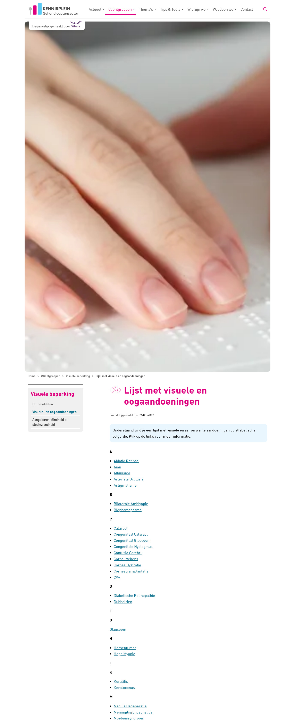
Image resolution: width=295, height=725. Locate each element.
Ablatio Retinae (126, 460)
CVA (117, 577)
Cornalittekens (126, 558)
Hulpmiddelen (42, 404)
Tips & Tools (170, 9)
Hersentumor (125, 647)
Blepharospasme (128, 509)
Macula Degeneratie (130, 705)
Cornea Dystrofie (127, 564)
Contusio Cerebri (128, 552)
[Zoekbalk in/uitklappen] (265, 9)
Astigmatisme (125, 485)
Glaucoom (118, 629)
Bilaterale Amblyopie (131, 503)
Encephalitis (142, 712)
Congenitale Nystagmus (133, 546)
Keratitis (121, 681)
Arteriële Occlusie (129, 479)
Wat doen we (223, 9)
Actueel (95, 9)
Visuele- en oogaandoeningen (54, 412)
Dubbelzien (123, 601)
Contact (247, 9)
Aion (117, 466)
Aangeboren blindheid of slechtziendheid (49, 422)
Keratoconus (124, 687)
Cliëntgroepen (120, 9)
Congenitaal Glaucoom (132, 540)
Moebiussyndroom (129, 718)
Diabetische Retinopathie (134, 595)
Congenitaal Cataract (131, 534)
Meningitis (122, 712)
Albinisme (122, 472)
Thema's (146, 9)
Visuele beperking (52, 394)
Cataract (120, 528)
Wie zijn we (196, 9)
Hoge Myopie (124, 653)
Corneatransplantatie (131, 571)
